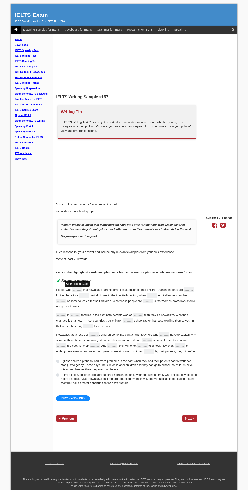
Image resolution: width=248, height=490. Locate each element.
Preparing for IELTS (139, 29)
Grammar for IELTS (109, 29)
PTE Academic (23, 153)
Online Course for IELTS (29, 137)
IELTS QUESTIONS (124, 463)
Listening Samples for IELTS (41, 29)
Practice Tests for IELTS (28, 99)
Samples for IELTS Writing (30, 120)
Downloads (21, 45)
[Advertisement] (145, 64)
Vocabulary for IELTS (78, 29)
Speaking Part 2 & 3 (26, 131)
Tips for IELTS (23, 115)
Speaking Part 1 (24, 126)
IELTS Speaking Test (27, 50)
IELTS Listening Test (27, 66)
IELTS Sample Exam (26, 110)
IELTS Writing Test (25, 55)
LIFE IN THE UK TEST (193, 463)
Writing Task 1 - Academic (30, 72)
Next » (190, 418)
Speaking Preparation (27, 88)
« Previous (67, 418)
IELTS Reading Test (26, 61)
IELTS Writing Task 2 (27, 83)
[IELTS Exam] (16, 30)
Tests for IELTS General (28, 104)
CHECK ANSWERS (73, 398)
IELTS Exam (31, 15)
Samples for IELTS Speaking (31, 93)
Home (18, 39)
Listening (163, 29)
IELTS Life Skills (24, 142)
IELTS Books (22, 148)
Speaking (180, 29)
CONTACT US (54, 463)
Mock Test (21, 158)
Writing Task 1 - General (28, 77)
